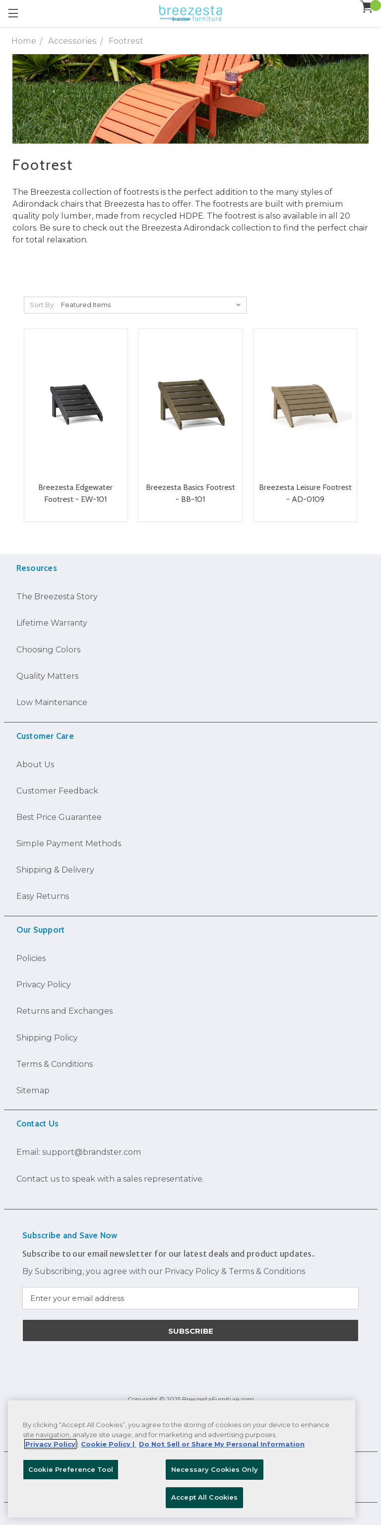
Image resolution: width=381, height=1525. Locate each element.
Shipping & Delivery (55, 870)
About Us (35, 764)
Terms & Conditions (54, 1064)
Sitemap (33, 1090)
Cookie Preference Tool (70, 1469)
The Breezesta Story (57, 596)
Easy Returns (42, 896)
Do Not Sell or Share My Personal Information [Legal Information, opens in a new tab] (222, 1444)
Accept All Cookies (204, 1497)
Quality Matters (47, 676)
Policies (31, 958)
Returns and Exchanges (64, 1011)
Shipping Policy (47, 1038)
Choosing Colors (48, 649)
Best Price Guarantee (59, 817)
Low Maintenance (51, 702)
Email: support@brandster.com (78, 1152)
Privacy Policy (43, 984)
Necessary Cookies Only (214, 1469)
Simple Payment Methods (68, 843)
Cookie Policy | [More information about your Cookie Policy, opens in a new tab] (108, 1444)
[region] (181, 1459)
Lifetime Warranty (51, 623)
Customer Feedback (57, 791)
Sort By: (42, 305)
